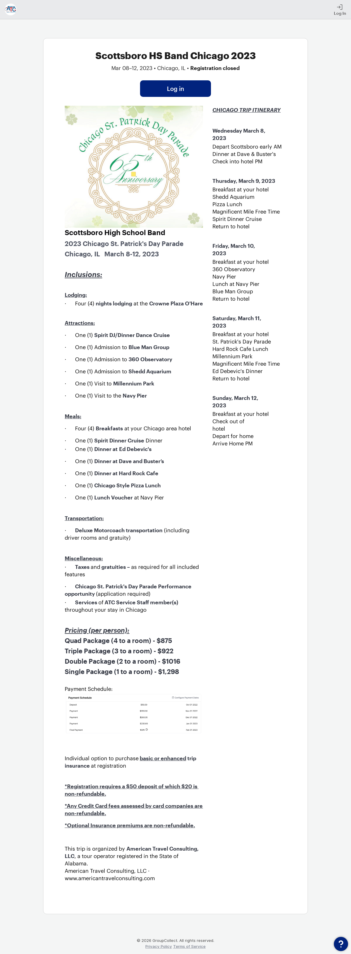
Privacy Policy (158, 946)
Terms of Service (189, 946)
